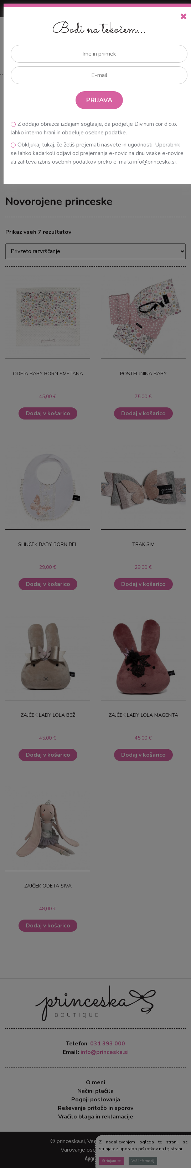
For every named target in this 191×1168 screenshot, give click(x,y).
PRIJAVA (99, 100)
